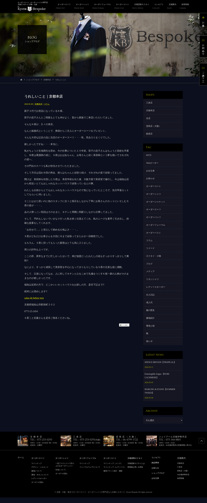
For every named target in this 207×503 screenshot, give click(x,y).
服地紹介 (150, 323)
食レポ (149, 347)
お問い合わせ (203, 46)
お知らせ (150, 180)
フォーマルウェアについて (89, 473)
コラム (47, 104)
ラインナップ (36, 469)
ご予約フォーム (203, 74)
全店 (148, 119)
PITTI (148, 156)
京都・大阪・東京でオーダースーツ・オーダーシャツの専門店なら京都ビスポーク (91, 498)
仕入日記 (150, 299)
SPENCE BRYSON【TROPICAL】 (160, 368)
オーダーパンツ (153, 220)
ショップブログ (32, 80)
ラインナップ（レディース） (114, 473)
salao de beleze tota (34, 298)
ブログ (149, 267)
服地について (36, 476)
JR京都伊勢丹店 (183, 480)
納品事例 (156, 468)
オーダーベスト (153, 236)
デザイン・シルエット (40, 473)
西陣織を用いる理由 (135, 473)
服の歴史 (150, 315)
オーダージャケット (155, 204)
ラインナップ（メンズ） (112, 469)
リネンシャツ (152, 283)
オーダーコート (153, 188)
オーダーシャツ (153, 196)
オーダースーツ (153, 212)
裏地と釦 (150, 331)
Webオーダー (152, 164)
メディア (150, 275)
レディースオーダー (155, 291)
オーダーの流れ (37, 488)
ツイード (150, 251)
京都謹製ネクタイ (136, 464)
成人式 (149, 307)
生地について (60, 475)
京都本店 (47, 80)
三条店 (149, 103)
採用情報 (180, 484)
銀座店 (149, 135)
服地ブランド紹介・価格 (112, 476)
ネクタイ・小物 (153, 259)
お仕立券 (150, 172)
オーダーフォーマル (155, 228)
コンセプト (157, 463)
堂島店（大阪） (153, 127)
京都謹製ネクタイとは (136, 469)
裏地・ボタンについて (40, 480)
